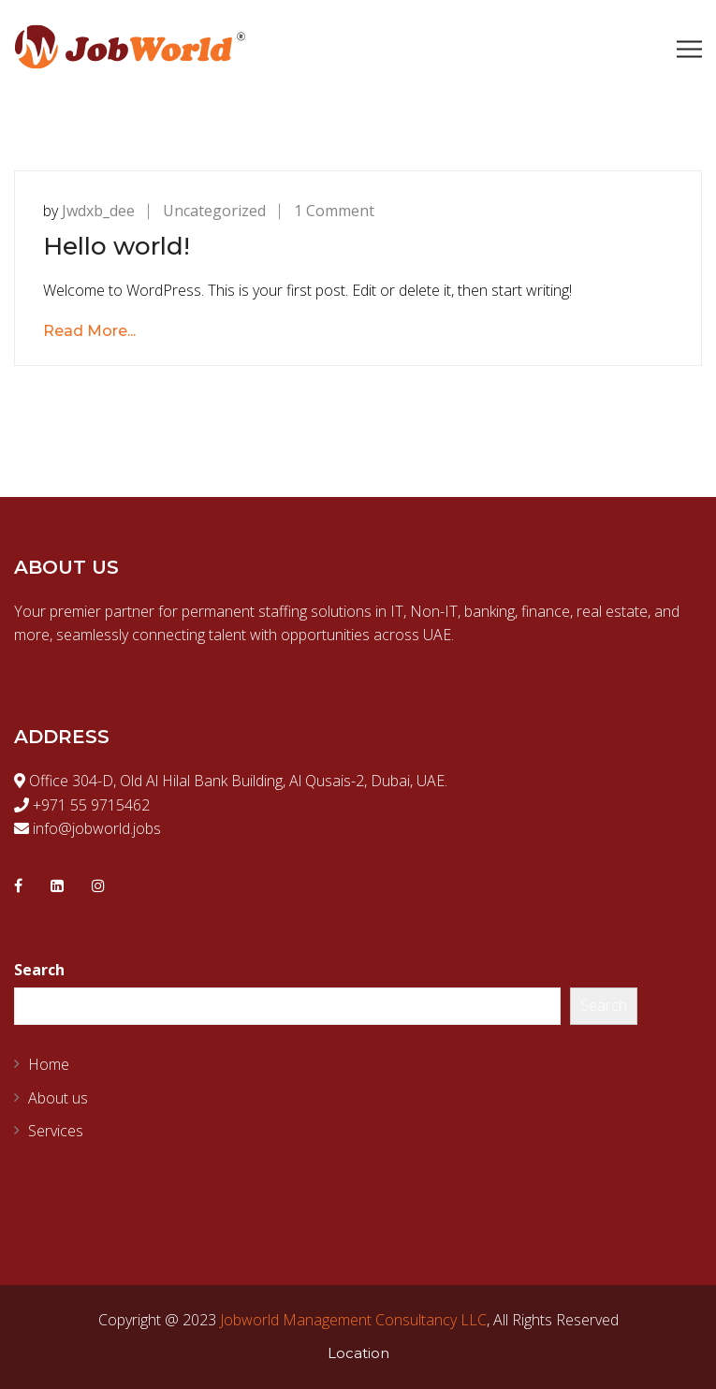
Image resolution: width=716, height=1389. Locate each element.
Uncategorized (214, 210)
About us (58, 1098)
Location (358, 1353)
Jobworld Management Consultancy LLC (353, 1319)
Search (39, 969)
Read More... (89, 331)
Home (48, 1064)
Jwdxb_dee (98, 210)
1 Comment (334, 210)
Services (55, 1130)
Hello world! (116, 246)
